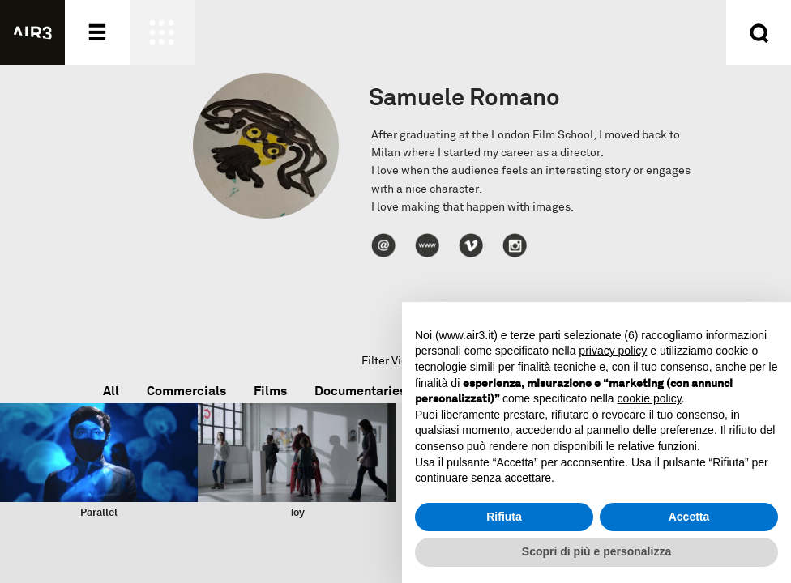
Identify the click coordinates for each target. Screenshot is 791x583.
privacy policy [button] (613, 350)
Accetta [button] (689, 516)
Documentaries (360, 390)
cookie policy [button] (650, 398)
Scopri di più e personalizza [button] (596, 551)
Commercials (186, 390)
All (111, 390)
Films (270, 390)
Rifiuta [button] (504, 516)
